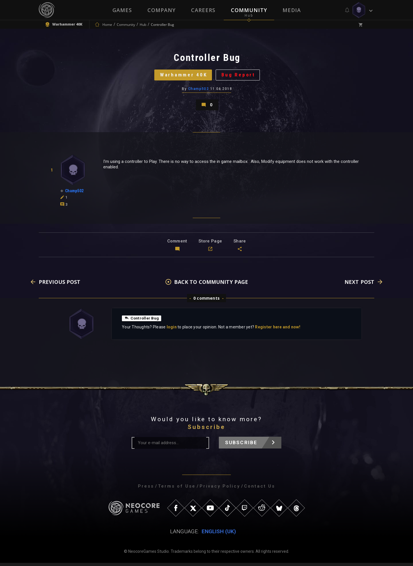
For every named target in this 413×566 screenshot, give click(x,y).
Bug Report (239, 76)
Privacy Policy (220, 489)
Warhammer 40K (182, 76)
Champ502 (198, 90)
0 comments (206, 301)
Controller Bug (142, 321)
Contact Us (259, 489)
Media (292, 10)
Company (161, 10)
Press (146, 489)
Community (249, 10)
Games (122, 10)
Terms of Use (177, 489)
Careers (203, 10)
